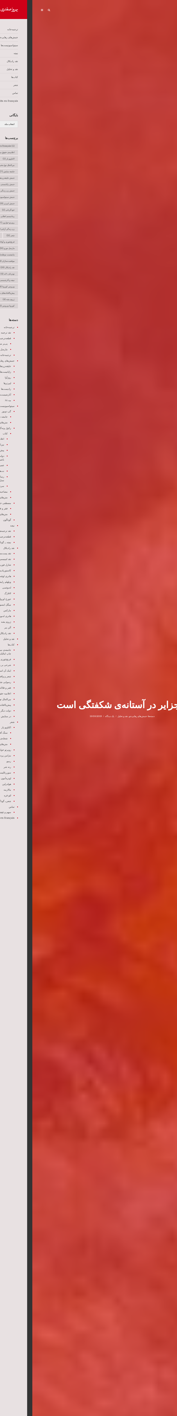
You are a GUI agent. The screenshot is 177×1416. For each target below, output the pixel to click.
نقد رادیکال (93, 10)
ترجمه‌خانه (153, 10)
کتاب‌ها (68, 10)
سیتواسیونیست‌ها (117, 10)
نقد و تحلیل (79, 10)
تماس (50, 10)
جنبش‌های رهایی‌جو (136, 10)
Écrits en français (33, 10)
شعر (58, 10)
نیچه (104, 10)
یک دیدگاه (77, 716)
